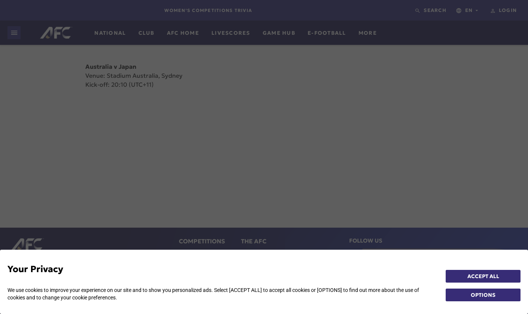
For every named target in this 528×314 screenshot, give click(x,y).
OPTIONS (483, 295)
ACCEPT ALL (483, 276)
